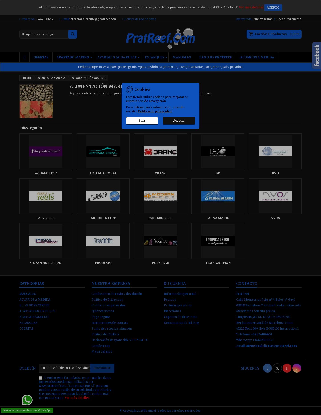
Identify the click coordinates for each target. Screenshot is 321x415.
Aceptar (179, 121)
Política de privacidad (155, 111)
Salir (142, 121)
